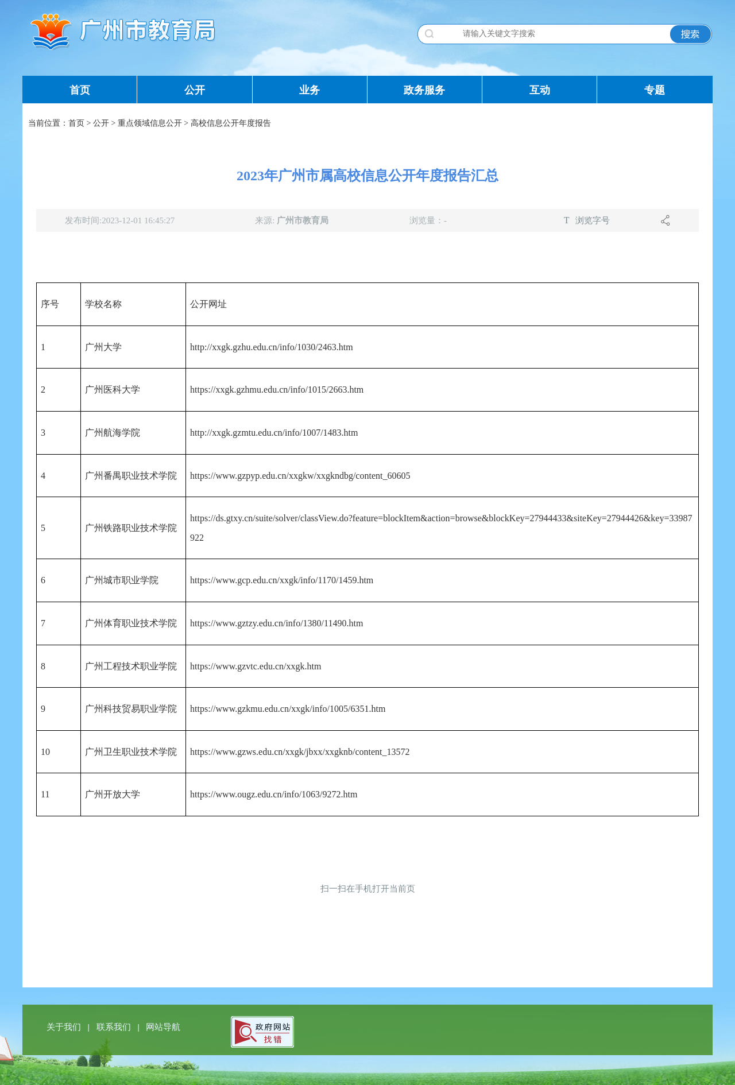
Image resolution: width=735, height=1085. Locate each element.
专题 (654, 90)
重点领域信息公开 (150, 123)
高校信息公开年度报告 (231, 123)
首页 (79, 90)
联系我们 (114, 1027)
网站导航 (163, 1027)
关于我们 (65, 1027)
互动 (539, 90)
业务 (309, 90)
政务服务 (424, 90)
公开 (194, 90)
